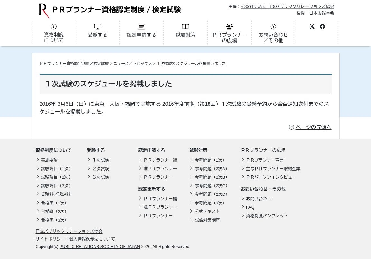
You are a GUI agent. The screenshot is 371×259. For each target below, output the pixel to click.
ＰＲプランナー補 (160, 160)
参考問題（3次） (210, 203)
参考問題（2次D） (212, 194)
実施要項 (49, 160)
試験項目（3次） (57, 186)
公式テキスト (207, 211)
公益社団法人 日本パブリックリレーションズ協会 (287, 6)
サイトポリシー (50, 239)
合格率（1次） (55, 203)
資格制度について (54, 150)
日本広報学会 (321, 12)
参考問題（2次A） (212, 168)
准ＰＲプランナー (160, 168)
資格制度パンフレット (267, 216)
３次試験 (100, 177)
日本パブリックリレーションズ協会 (69, 231)
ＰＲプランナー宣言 (265, 160)
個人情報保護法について (92, 239)
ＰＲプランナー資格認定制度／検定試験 (74, 63)
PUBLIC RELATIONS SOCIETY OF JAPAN (100, 246)
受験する (96, 150)
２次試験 (100, 168)
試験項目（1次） (57, 168)
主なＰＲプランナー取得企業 (273, 168)
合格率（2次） (55, 211)
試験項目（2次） (57, 177)
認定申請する (151, 150)
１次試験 (100, 160)
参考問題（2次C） (212, 186)
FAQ (250, 207)
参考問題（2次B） (212, 177)
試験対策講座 (207, 220)
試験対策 (198, 150)
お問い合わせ (258, 198)
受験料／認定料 (55, 194)
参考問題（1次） (210, 160)
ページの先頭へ (314, 127)
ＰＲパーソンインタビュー (271, 177)
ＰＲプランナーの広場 (263, 150)
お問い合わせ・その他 (263, 189)
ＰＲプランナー (158, 177)
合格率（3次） (55, 220)
